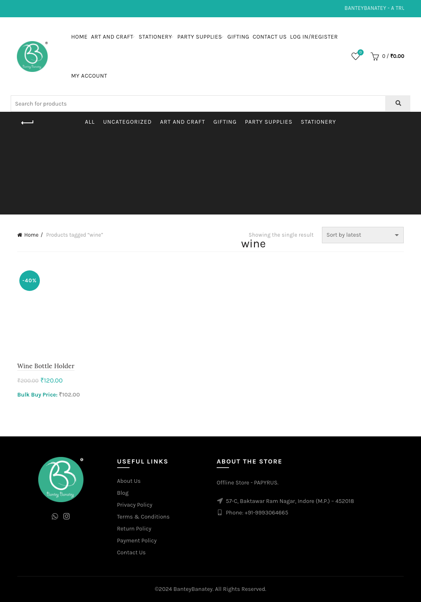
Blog (123, 492)
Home (79, 36)
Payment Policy (137, 540)
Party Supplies (199, 36)
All (90, 121)
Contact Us (269, 36)
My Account (89, 75)
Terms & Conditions (143, 516)
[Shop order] (363, 235)
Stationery (155, 36)
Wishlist (360, 52)
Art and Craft (112, 36)
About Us (129, 480)
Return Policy (134, 528)
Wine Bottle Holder (45, 366)
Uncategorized (127, 121)
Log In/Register (314, 36)
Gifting (238, 36)
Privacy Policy (135, 504)
